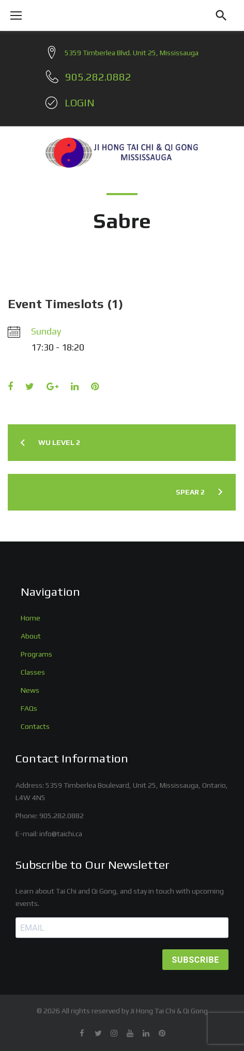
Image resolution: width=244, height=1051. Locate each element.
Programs (36, 654)
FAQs (29, 708)
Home (30, 618)
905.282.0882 (61, 815)
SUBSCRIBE (195, 960)
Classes (33, 672)
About (31, 636)
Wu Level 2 (59, 442)
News (30, 690)
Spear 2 (190, 492)
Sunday (46, 331)
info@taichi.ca (60, 834)
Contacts (35, 726)
